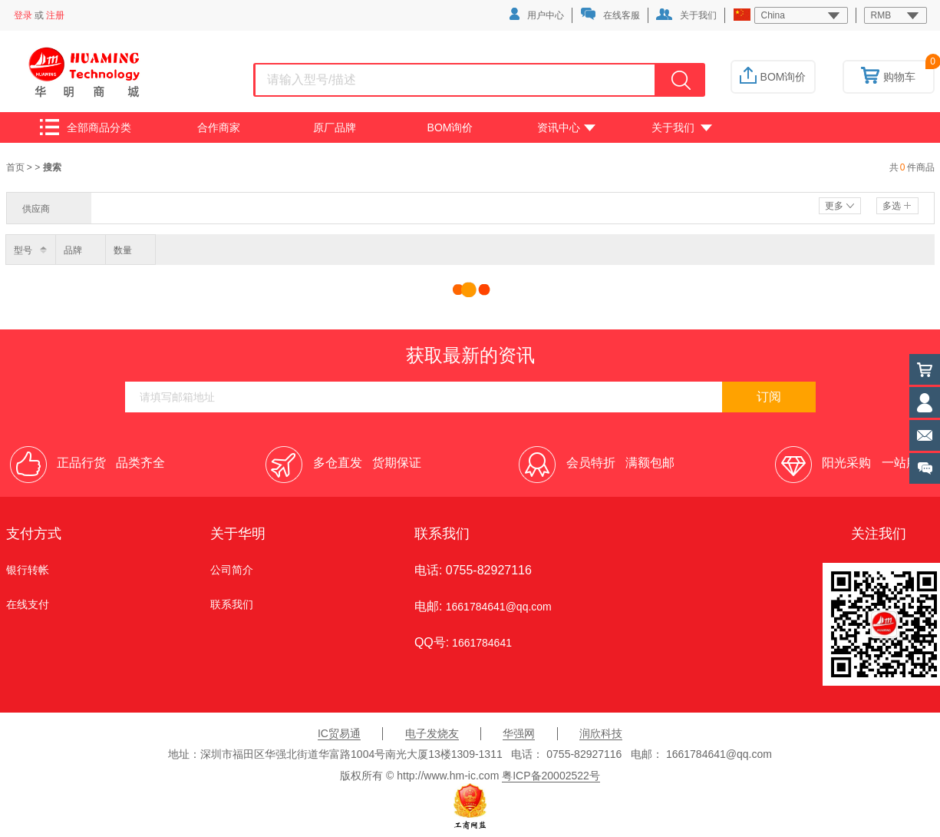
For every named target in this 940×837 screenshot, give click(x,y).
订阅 (769, 396)
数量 (123, 250)
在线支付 (27, 604)
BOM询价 (773, 77)
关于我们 (686, 14)
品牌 (73, 250)
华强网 (519, 733)
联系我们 (231, 604)
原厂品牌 (334, 127)
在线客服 (610, 14)
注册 (55, 15)
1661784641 (480, 643)
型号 (23, 250)
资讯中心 (566, 127)
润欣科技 (600, 733)
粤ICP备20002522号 (551, 775)
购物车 (888, 77)
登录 (23, 15)
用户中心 (537, 14)
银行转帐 (27, 570)
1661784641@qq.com (499, 606)
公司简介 (231, 570)
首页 (16, 167)
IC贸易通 (339, 733)
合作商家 (218, 127)
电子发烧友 (432, 733)
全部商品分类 (85, 127)
